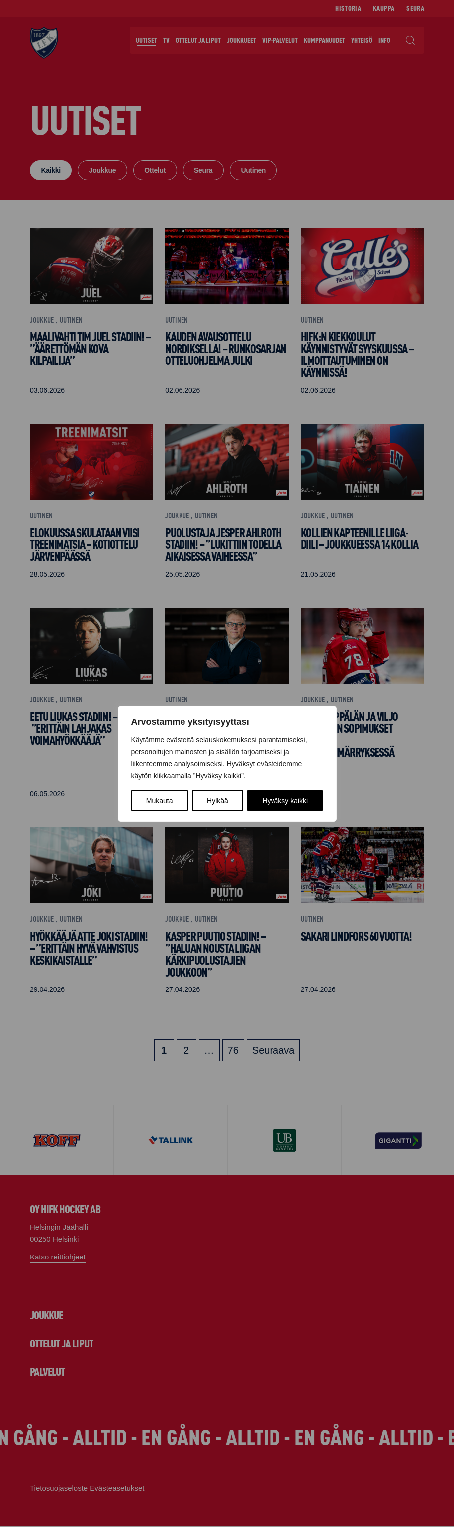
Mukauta (159, 801)
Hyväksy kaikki (285, 801)
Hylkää (217, 801)
